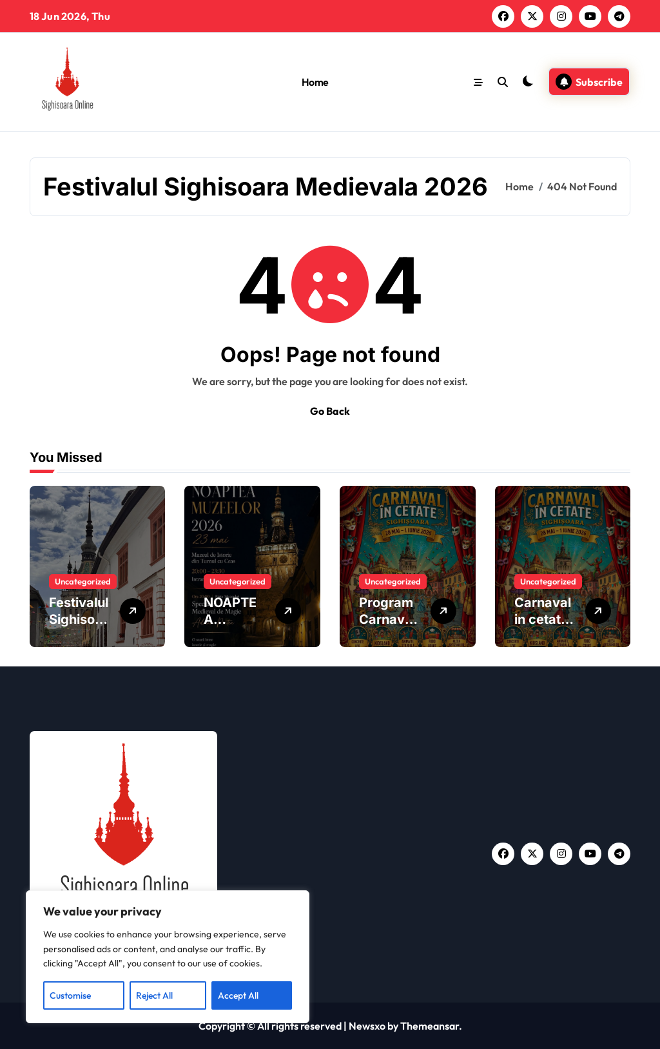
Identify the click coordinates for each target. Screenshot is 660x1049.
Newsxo (367, 1025)
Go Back (330, 411)
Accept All (238, 995)
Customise (70, 995)
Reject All (154, 995)
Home (315, 81)
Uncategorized (83, 581)
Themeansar (429, 1025)
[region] (167, 956)
